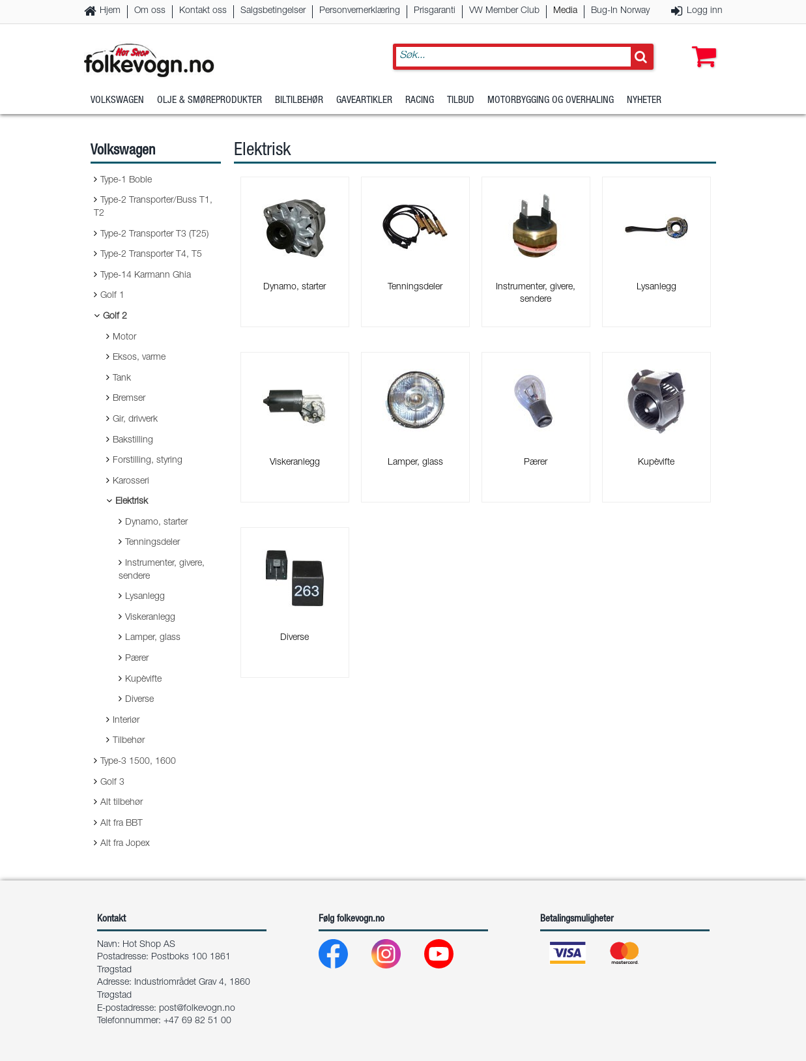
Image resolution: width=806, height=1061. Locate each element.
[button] (701, 43)
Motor (124, 337)
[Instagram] (396, 957)
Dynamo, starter (156, 522)
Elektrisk (131, 501)
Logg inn (705, 11)
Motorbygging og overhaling (550, 101)
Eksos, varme (139, 357)
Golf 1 (112, 295)
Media (565, 11)
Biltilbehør (299, 101)
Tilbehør (129, 741)
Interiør (126, 720)
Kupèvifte (143, 679)
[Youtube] (449, 957)
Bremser (129, 398)
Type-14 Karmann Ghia (145, 275)
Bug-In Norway (620, 11)
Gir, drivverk (135, 419)
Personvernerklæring (359, 11)
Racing (419, 101)
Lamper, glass (152, 638)
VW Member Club (504, 11)
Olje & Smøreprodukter (209, 101)
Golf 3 (112, 782)
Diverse (139, 700)
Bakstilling (133, 440)
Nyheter (644, 101)
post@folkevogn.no (197, 1008)
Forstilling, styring (147, 460)
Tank (122, 378)
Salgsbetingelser (273, 11)
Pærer (137, 658)
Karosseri (131, 481)
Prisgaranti (434, 11)
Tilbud (460, 101)
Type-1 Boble (126, 180)
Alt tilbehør (121, 802)
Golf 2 (115, 316)
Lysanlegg (145, 597)
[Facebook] (344, 957)
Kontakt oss (203, 11)
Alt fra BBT (121, 823)
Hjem (110, 11)
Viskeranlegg (150, 617)
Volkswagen (117, 101)
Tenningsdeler (152, 542)
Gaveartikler (364, 101)
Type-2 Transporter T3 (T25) (154, 234)
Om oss (150, 11)
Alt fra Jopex (125, 844)
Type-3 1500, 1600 (138, 761)
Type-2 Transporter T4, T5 (151, 254)
